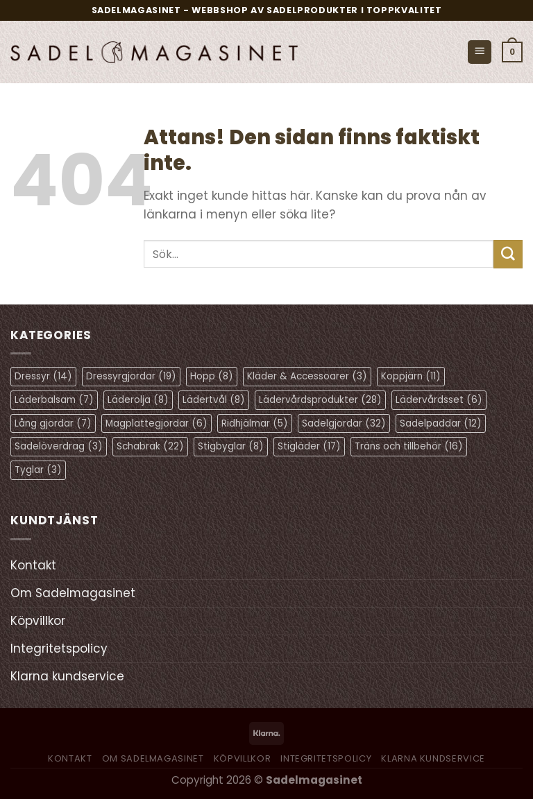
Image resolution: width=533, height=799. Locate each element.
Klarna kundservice (67, 676)
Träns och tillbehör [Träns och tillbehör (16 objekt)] (409, 446)
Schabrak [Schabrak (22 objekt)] (150, 446)
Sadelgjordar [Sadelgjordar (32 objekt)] (344, 423)
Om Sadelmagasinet (72, 593)
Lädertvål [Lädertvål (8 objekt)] (214, 399)
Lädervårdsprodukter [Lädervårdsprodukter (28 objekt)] (320, 399)
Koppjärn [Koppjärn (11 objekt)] (411, 376)
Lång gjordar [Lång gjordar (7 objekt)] (53, 423)
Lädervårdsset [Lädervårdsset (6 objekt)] (439, 399)
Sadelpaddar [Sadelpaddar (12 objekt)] (441, 423)
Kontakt (33, 565)
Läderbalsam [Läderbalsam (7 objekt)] (54, 399)
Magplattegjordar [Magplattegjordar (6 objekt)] (156, 423)
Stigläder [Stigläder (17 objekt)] (309, 446)
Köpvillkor (37, 620)
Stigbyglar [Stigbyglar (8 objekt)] (231, 446)
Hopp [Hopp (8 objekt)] (211, 376)
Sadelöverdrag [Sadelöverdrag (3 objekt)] (59, 446)
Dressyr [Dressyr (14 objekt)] (43, 376)
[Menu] (479, 52)
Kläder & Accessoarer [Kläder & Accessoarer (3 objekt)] (307, 376)
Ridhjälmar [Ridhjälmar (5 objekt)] (254, 423)
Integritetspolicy (59, 648)
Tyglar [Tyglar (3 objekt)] (38, 469)
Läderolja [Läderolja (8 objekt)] (138, 399)
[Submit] (508, 254)
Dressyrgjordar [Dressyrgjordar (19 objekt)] (131, 376)
